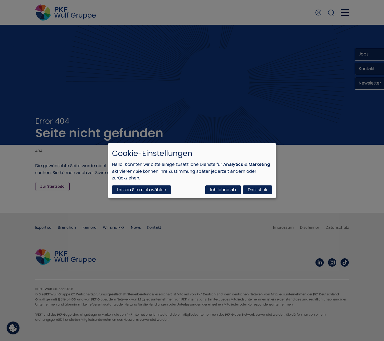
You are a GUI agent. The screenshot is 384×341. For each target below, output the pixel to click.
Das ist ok (257, 190)
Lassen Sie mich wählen (141, 190)
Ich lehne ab (223, 190)
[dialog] (192, 170)
